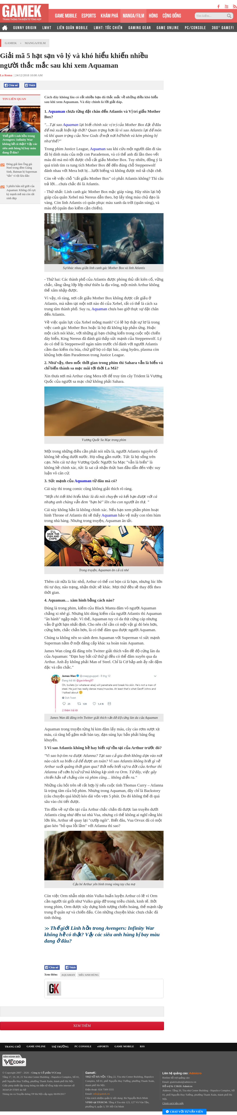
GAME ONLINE (168, 27)
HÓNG (153, 15)
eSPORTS (89, 15)
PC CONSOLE (83, 1046)
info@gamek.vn (101, 1093)
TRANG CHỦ (13, 1046)
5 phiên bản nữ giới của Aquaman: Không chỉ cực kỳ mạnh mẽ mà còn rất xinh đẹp (21, 192)
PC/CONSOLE (195, 27)
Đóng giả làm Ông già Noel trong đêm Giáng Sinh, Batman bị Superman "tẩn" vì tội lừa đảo (21, 169)
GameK (11, 43)
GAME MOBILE (66, 15)
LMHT (46, 27)
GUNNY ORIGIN (25, 27)
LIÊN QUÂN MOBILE (72, 27)
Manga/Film (35, 43)
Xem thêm (82, 1026)
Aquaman (56, 111)
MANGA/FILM (133, 15)
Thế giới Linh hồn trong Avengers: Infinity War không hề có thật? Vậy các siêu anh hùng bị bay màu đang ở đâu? (19, 144)
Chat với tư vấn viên (184, 1112)
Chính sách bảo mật (172, 1103)
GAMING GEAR (139, 27)
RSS (142, 1046)
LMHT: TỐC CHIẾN (108, 27)
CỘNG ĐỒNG (172, 15)
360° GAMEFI (223, 27)
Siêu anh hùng (88, 974)
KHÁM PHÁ (109, 15)
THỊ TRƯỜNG (59, 1046)
